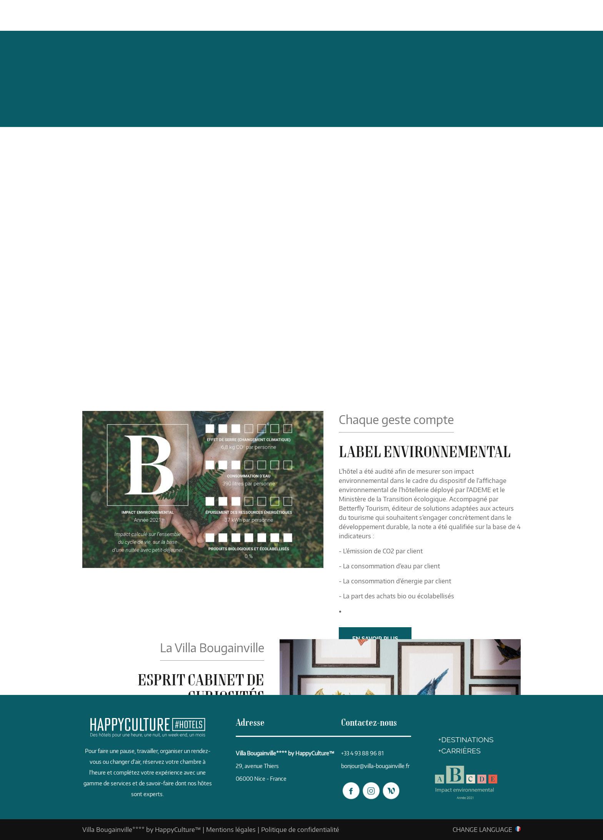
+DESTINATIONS (466, 739)
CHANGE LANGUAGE (482, 829)
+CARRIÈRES (459, 750)
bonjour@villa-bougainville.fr (375, 766)
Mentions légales (231, 829)
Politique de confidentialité (300, 829)
